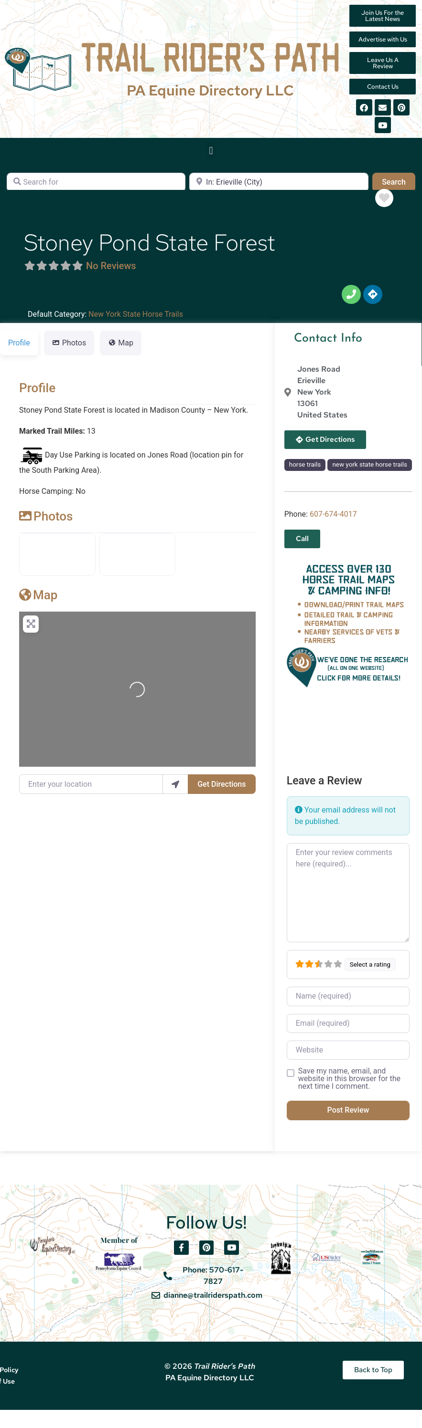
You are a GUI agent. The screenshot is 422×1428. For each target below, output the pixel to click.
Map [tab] (120, 349)
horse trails (305, 470)
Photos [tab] (69, 349)
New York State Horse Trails (135, 320)
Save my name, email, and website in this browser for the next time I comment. (349, 1085)
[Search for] (96, 188)
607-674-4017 (333, 520)
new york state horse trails (369, 470)
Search (398, 187)
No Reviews (111, 272)
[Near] (278, 188)
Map (38, 601)
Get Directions (221, 790)
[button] (211, 157)
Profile (37, 394)
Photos (46, 522)
